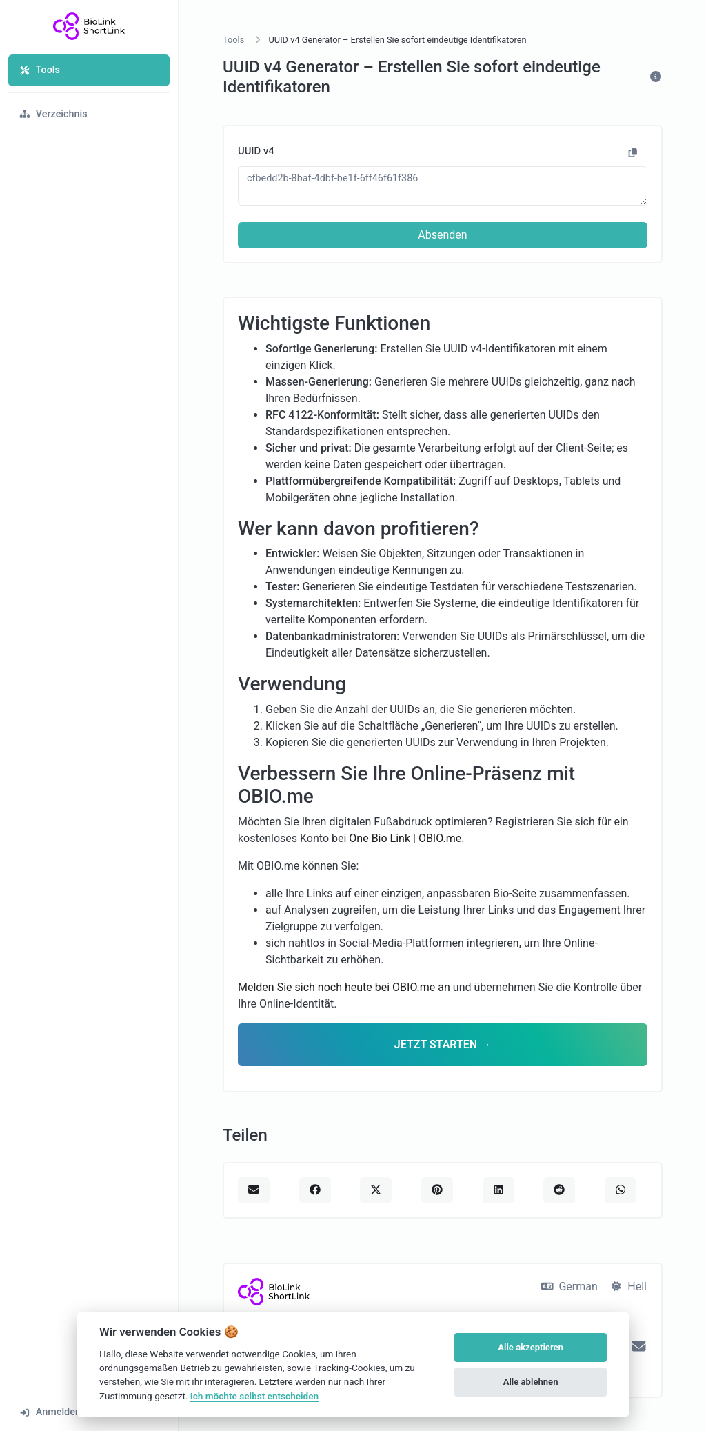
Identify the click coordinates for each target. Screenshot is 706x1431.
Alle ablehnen (530, 1382)
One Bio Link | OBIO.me (405, 838)
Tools (39, 70)
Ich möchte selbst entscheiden (254, 1395)
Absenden (442, 234)
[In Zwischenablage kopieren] (633, 153)
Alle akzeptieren (530, 1347)
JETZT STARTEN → (442, 1044)
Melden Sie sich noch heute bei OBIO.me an (344, 987)
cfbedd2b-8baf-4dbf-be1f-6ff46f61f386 (442, 186)
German (569, 1286)
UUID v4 (256, 151)
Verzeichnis (53, 114)
